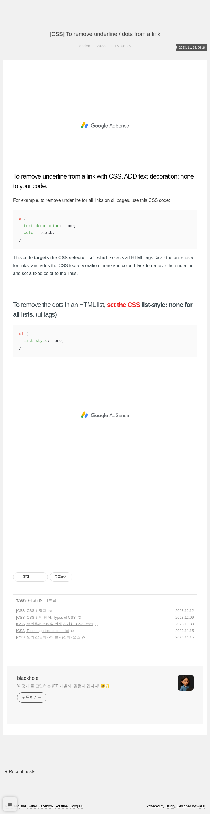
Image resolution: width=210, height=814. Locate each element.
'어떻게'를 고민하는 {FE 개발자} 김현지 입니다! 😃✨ (63, 686)
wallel (201, 806)
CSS (20, 600)
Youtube (61, 806)
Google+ (76, 806)
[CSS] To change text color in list (42, 631)
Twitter (32, 806)
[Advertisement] (105, 125)
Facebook (45, 806)
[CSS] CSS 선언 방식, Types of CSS (46, 617)
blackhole (27, 678)
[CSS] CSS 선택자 (31, 610)
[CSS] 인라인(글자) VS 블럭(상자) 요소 (48, 637)
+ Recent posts (20, 771)
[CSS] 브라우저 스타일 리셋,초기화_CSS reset (54, 624)
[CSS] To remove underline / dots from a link (105, 34)
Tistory (170, 806)
